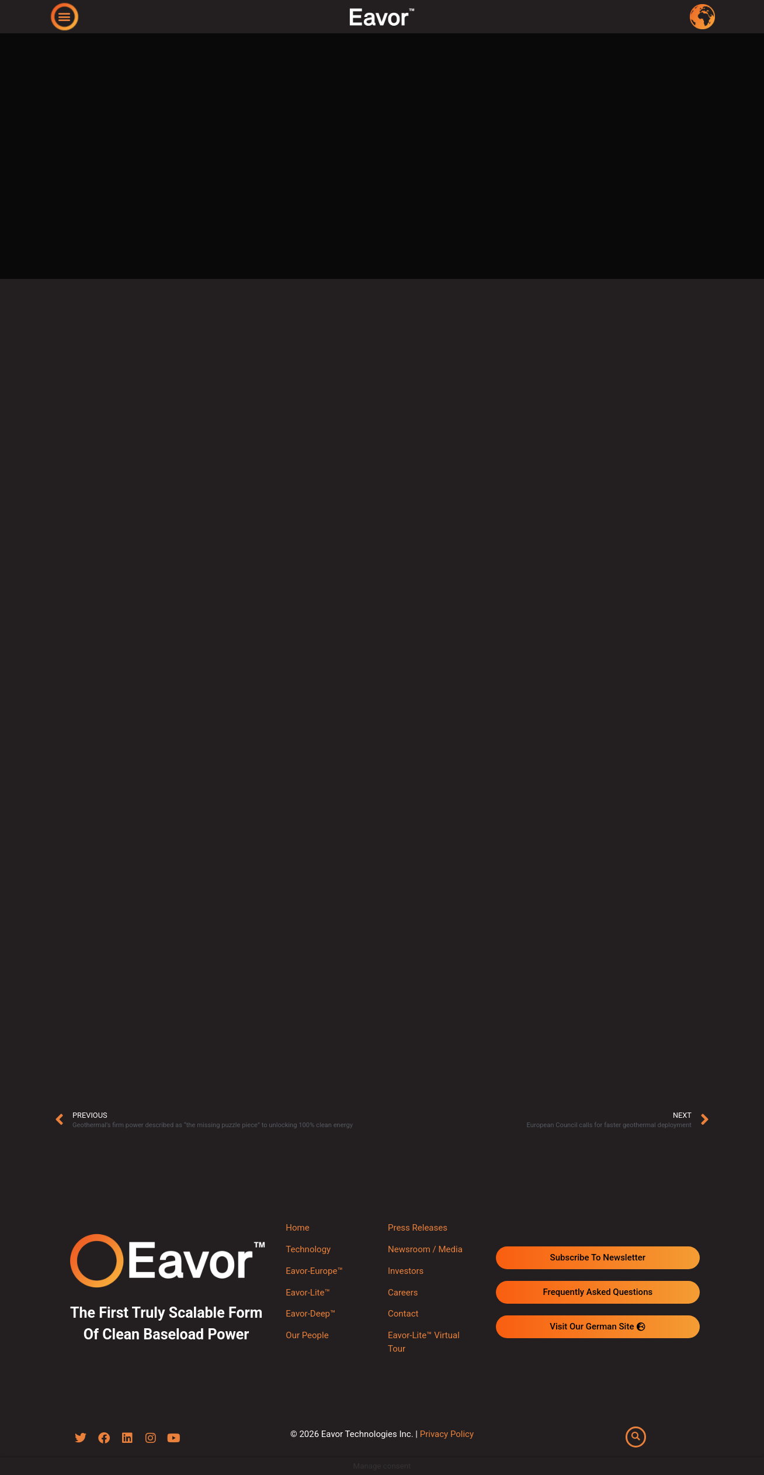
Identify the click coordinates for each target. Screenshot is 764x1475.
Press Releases (417, 1227)
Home (297, 1227)
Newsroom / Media (425, 1249)
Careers (403, 1292)
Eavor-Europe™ (314, 1271)
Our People (307, 1335)
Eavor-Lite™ (307, 1292)
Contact (403, 1313)
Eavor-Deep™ (310, 1313)
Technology (308, 1249)
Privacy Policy (447, 1434)
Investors (405, 1271)
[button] (64, 16)
